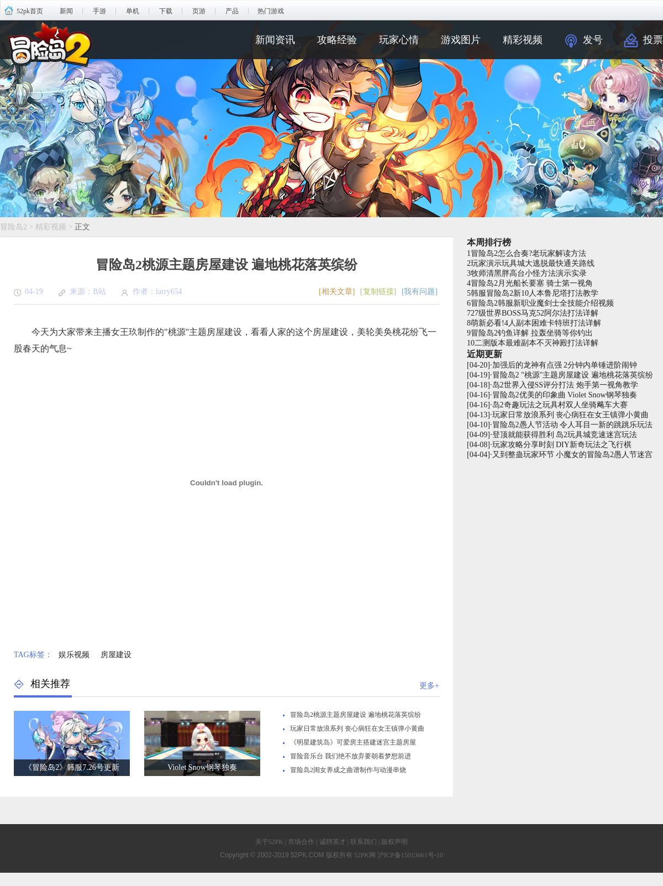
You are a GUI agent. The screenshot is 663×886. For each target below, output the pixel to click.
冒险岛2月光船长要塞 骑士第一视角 (532, 283)
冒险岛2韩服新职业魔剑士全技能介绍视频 (542, 303)
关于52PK (269, 842)
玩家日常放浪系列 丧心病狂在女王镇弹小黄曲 (357, 728)
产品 (232, 11)
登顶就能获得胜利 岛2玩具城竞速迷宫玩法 (565, 435)
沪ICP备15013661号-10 (410, 855)
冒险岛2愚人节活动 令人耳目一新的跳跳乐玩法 (572, 425)
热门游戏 (270, 11)
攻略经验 (337, 39)
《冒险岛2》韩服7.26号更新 (71, 767)
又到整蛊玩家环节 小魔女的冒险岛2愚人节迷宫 (572, 454)
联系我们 (363, 842)
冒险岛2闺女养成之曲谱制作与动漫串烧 (348, 770)
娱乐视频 (74, 655)
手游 (99, 11)
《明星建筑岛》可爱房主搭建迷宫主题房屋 (353, 742)
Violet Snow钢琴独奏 (202, 767)
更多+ (429, 685)
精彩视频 (523, 39)
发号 (593, 39)
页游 (199, 11)
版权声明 (394, 842)
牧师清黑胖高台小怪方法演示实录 (529, 273)
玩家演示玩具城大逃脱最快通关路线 (532, 263)
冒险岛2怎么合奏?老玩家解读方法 (528, 253)
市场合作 (301, 842)
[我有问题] (420, 291)
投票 (653, 39)
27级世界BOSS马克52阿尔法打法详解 (534, 313)
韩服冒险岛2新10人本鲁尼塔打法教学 (534, 293)
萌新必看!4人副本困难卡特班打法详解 (536, 323)
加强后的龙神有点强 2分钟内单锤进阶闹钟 (565, 365)
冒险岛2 (13, 227)
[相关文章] (337, 291)
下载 (165, 11)
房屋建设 (116, 655)
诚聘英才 (332, 842)
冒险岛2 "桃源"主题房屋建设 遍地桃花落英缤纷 (572, 375)
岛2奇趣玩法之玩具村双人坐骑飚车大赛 (560, 405)
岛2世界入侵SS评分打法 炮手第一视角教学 (565, 385)
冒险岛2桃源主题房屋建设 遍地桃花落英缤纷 (355, 715)
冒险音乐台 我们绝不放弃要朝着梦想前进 (350, 756)
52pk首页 (30, 11)
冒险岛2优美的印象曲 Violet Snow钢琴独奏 (564, 395)
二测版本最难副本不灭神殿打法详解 (536, 343)
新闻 (66, 11)
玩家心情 (399, 39)
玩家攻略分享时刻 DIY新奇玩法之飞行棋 (562, 445)
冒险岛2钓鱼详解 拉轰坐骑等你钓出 (532, 333)
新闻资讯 (275, 39)
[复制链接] (378, 291)
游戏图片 (461, 39)
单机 (132, 11)
